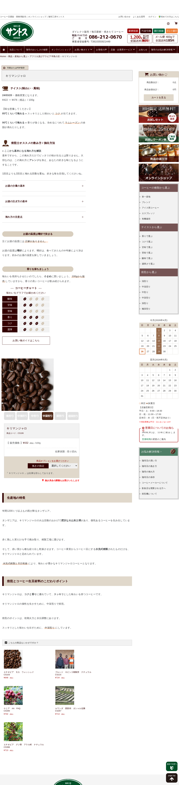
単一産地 (150, 180)
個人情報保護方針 (80, 779)
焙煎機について (153, 475)
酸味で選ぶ (151, 242)
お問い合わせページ (148, 694)
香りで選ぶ (151, 220)
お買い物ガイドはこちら (110, 124)
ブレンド (150, 186)
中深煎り (150, 281)
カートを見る (158, 81)
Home (3, 40)
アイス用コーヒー (154, 191)
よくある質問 (139, 2)
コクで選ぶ (151, 225)
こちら (56, 734)
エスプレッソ (152, 197)
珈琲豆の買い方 (153, 441)
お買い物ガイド (82, 33)
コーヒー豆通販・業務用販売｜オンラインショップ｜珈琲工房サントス (83, 783)
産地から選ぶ (21, 40)
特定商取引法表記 (99, 779)
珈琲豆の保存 (152, 458)
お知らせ (143, 33)
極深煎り (150, 292)
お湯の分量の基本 (13, 173)
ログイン (152, 2)
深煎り (149, 287)
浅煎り (149, 265)
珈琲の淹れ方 (152, 452)
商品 (10, 40)
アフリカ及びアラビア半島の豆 (45, 40)
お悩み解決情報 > (151, 432)
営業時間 (146, 420)
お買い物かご (159, 58)
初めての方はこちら (170, 2)
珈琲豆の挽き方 (153, 447)
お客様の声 (101, 33)
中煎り (149, 276)
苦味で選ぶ (151, 236)
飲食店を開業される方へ (157, 469)
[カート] (176, 9)
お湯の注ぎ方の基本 (14, 189)
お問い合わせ (124, 2)
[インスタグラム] (168, 9)
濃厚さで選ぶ (152, 247)
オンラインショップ (61, 33)
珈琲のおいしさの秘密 (37, 33)
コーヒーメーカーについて (159, 464)
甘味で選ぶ (151, 231)
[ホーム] (4, 33)
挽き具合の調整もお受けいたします (115, 350)
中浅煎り (150, 270)
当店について (15, 33)
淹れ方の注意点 (11, 205)
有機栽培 (150, 202)
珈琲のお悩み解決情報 (162, 33)
